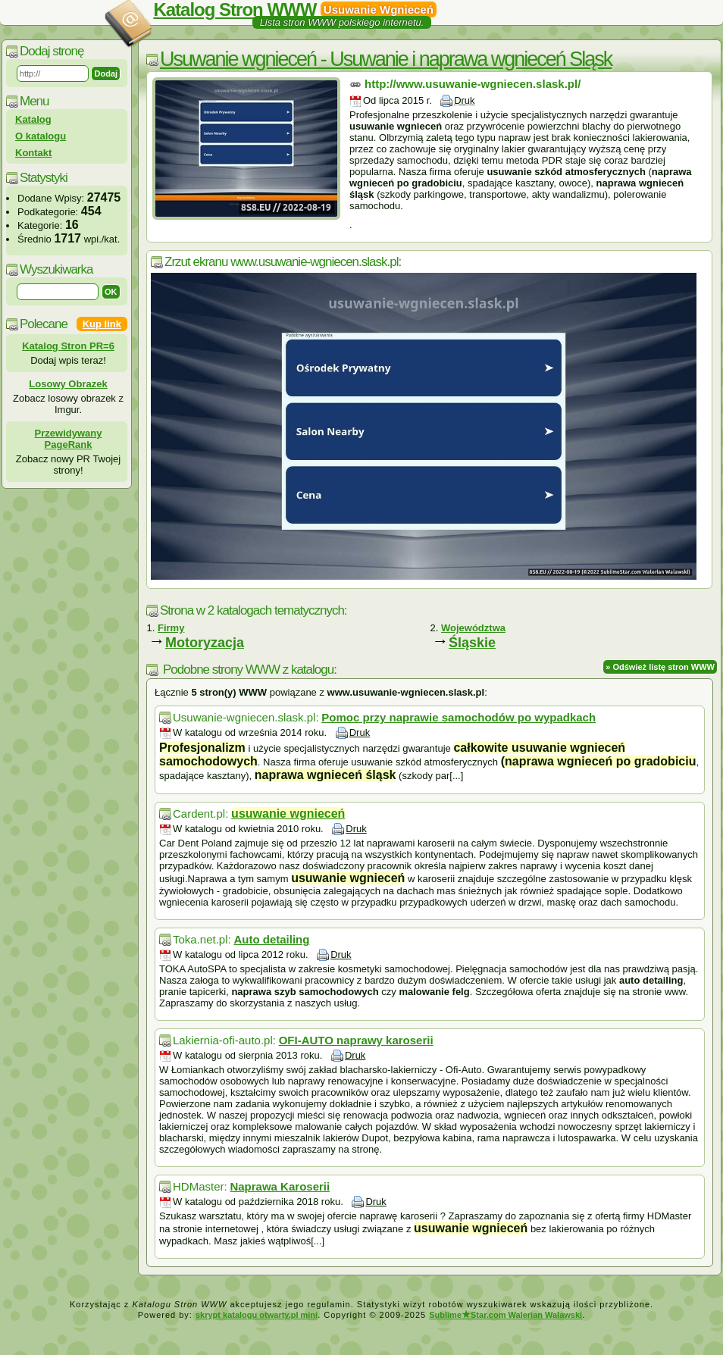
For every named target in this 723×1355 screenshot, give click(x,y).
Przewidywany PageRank (68, 438)
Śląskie (472, 642)
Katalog (33, 119)
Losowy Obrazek (68, 384)
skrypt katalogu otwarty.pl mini (257, 1314)
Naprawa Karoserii (280, 1186)
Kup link (102, 324)
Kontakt (33, 152)
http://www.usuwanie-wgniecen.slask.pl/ (473, 83)
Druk (464, 100)
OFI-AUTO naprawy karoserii (356, 1040)
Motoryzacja (204, 642)
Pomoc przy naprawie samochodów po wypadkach (458, 717)
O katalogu (40, 136)
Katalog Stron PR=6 (68, 346)
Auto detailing (271, 939)
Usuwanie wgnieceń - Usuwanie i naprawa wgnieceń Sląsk (386, 59)
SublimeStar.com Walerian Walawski (505, 1314)
